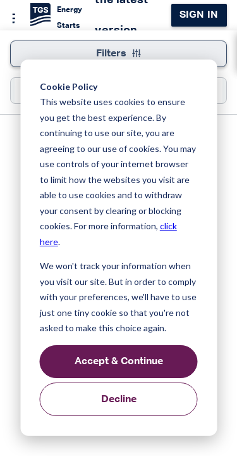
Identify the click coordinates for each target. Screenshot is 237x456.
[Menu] (10, 16)
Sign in (198, 15)
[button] (19, 50)
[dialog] (118, 248)
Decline (119, 400)
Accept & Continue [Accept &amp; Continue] (119, 362)
